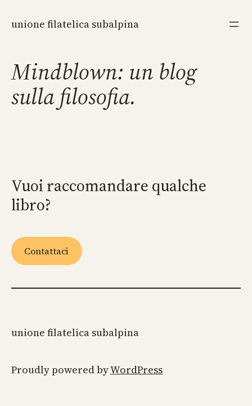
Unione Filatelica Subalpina (75, 24)
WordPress (136, 370)
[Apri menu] (234, 24)
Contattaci (46, 251)
